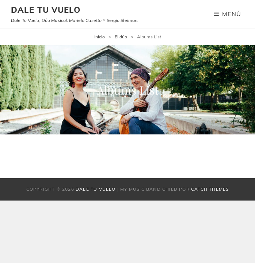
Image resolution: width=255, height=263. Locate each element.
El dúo (121, 36)
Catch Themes (210, 189)
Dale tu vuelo (45, 10)
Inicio (99, 36)
